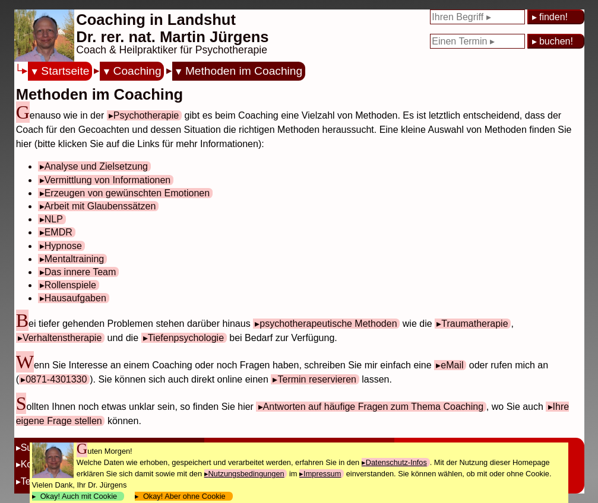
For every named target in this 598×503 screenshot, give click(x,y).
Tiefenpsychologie (186, 338)
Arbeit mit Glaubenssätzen (100, 206)
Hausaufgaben (75, 298)
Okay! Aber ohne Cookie (184, 496)
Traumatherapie (474, 324)
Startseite (65, 71)
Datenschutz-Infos (396, 462)
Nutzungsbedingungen (246, 473)
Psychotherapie (146, 115)
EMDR (58, 232)
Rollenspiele (70, 285)
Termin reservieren (316, 379)
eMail (452, 365)
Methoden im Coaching (243, 71)
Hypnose (63, 246)
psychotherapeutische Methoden (328, 324)
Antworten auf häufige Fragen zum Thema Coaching (373, 407)
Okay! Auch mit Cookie (79, 496)
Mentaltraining (75, 259)
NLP (54, 219)
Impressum (322, 473)
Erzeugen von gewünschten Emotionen (127, 193)
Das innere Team (80, 272)
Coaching (137, 71)
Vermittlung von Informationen (108, 180)
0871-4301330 (56, 379)
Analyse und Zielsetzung (96, 166)
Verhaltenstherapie (62, 338)
